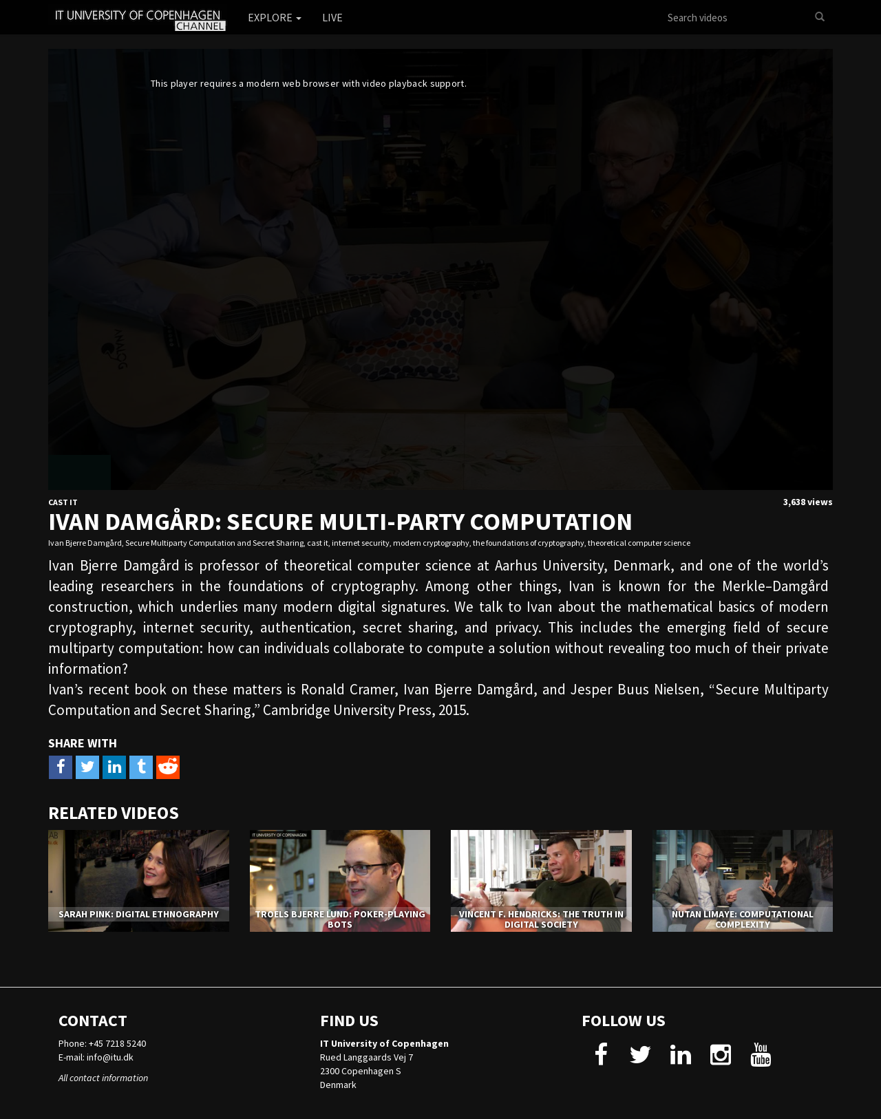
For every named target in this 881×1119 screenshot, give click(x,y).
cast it (317, 542)
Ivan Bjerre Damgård (85, 542)
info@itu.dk (110, 1057)
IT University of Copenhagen (384, 1043)
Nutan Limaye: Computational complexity (743, 919)
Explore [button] (274, 17)
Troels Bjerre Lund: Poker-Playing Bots (340, 919)
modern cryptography (431, 542)
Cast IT (63, 502)
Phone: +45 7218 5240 (102, 1043)
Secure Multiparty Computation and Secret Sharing (214, 542)
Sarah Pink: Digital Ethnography (139, 914)
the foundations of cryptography (528, 542)
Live (332, 17)
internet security (361, 542)
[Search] (820, 17)
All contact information (103, 1078)
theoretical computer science (639, 542)
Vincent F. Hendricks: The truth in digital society (541, 919)
